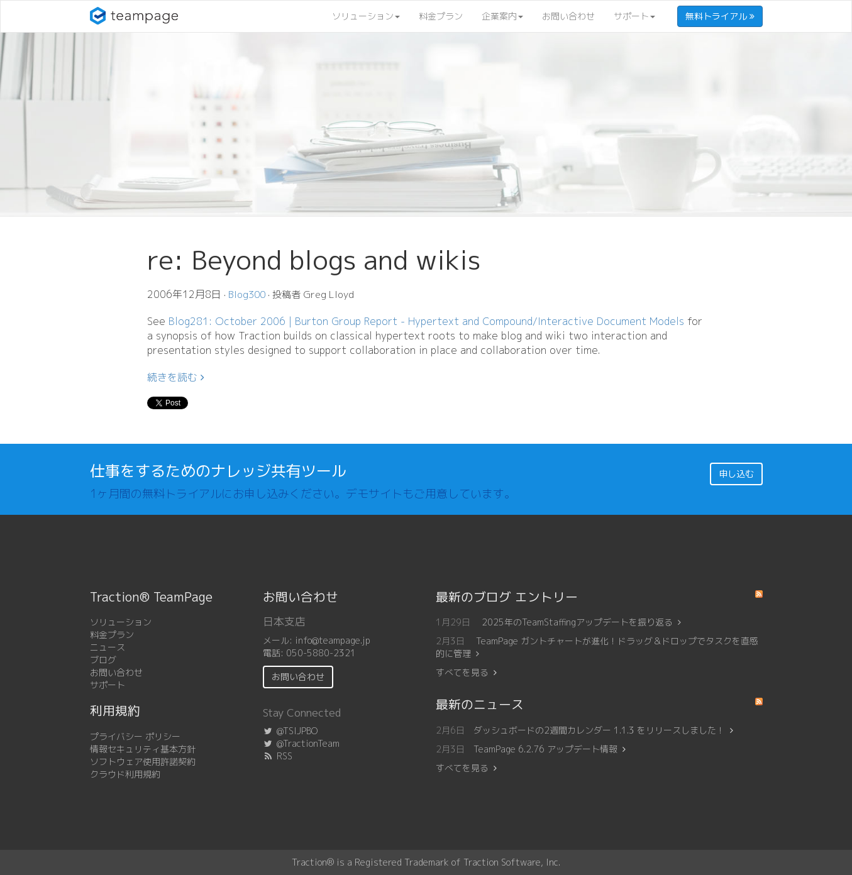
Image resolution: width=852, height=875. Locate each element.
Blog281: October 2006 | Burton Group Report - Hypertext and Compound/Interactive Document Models (426, 321)
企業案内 (502, 16)
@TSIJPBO (290, 731)
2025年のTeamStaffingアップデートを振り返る (581, 622)
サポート (634, 16)
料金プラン (441, 16)
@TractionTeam (301, 743)
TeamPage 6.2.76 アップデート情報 (545, 749)
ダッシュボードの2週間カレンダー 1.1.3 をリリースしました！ (599, 730)
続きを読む (175, 377)
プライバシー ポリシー (135, 736)
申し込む (736, 474)
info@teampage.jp (332, 640)
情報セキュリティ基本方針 (143, 749)
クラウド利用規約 (125, 774)
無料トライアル (720, 16)
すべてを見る (462, 672)
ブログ (103, 660)
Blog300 (246, 294)
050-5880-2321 (321, 653)
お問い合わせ (568, 16)
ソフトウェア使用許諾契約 (143, 762)
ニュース (107, 647)
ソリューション (366, 16)
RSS (277, 756)
